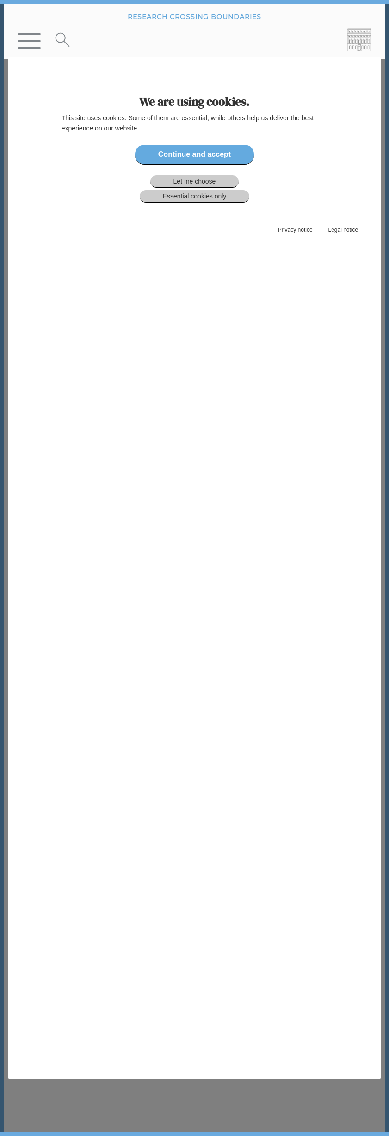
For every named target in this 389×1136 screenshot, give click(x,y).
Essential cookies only (195, 196)
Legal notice (343, 230)
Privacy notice (295, 230)
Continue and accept (194, 154)
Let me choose (194, 181)
